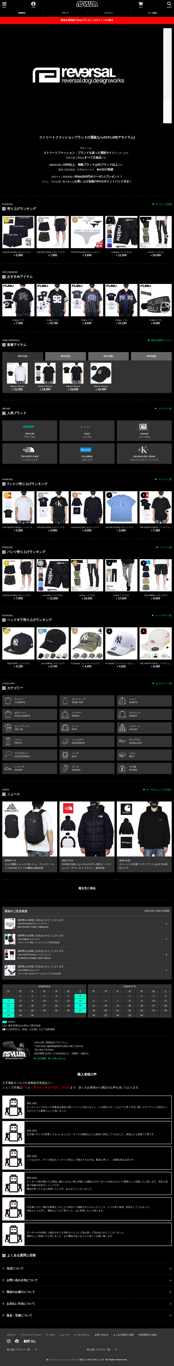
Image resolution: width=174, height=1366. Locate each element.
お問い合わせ (59, 1058)
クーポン (50, 1334)
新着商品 (21, 13)
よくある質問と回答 (123, 1334)
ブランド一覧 (165, 408)
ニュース (64, 1334)
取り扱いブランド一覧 (18, 1349)
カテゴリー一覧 (164, 683)
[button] (167, 236)
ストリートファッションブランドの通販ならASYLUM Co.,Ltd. (76, 1359)
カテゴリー (108, 13)
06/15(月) (65, 356)
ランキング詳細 (164, 204)
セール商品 (152, 13)
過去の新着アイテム (161, 340)
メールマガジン (82, 1334)
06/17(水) (22, 356)
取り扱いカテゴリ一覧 (98, 1349)
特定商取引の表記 (147, 1334)
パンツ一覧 (165, 547)
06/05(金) (151, 356)
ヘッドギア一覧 (163, 615)
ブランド (65, 13)
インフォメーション (31, 1334)
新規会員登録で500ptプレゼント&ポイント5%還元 (87, 20)
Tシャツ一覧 (165, 479)
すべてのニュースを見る (159, 789)
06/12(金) (108, 356)
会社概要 (41, 1058)
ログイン (11, 1334)
